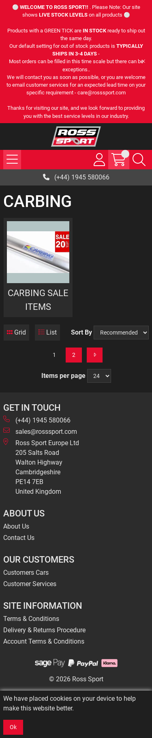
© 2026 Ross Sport (76, 679)
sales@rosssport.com (40, 431)
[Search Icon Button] (139, 159)
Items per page (63, 376)
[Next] (95, 355)
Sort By (81, 332)
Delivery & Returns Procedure (44, 630)
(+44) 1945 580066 (76, 177)
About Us (16, 526)
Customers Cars (26, 572)
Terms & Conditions (31, 619)
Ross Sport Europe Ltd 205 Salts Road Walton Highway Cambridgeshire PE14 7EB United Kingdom (41, 466)
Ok (13, 727)
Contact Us (18, 538)
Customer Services (29, 584)
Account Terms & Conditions (43, 641)
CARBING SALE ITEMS (38, 300)
